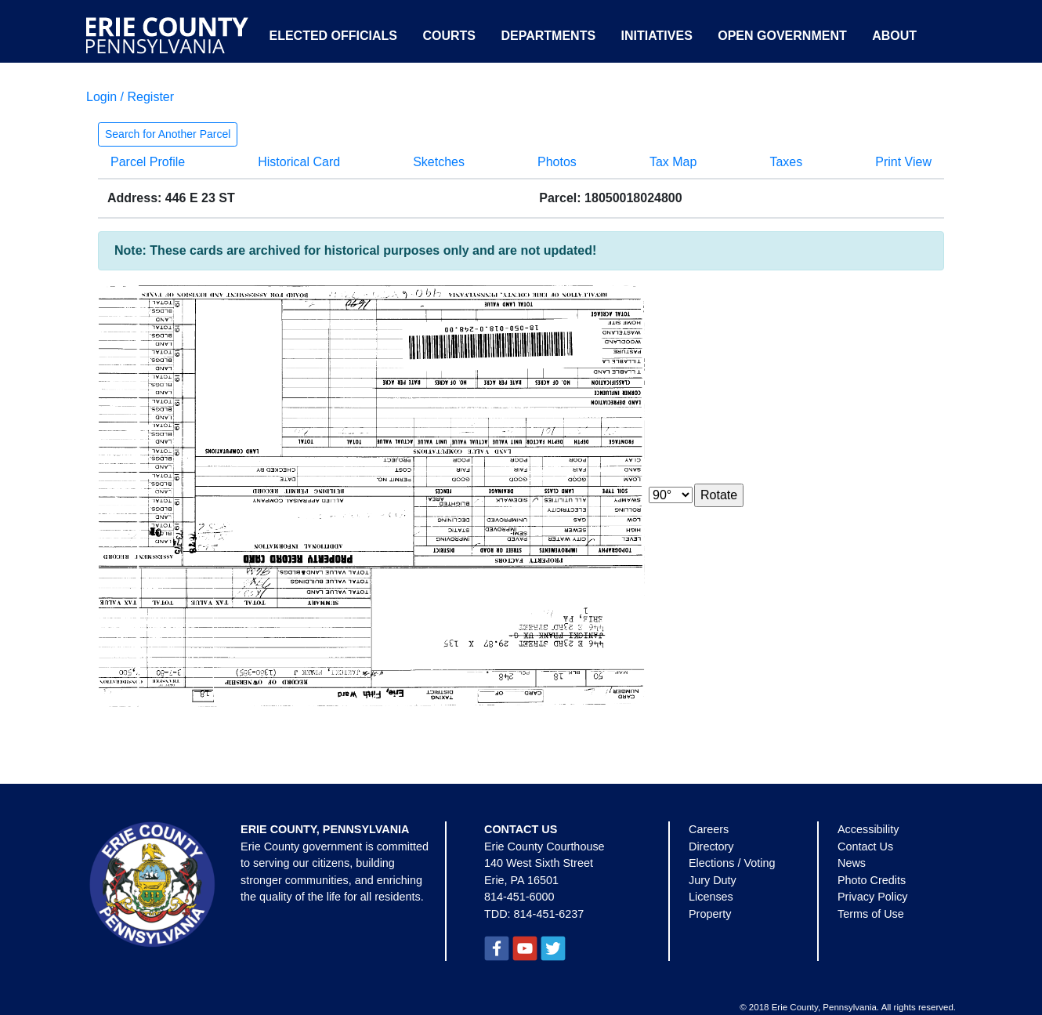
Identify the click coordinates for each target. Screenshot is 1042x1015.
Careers (709, 829)
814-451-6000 (519, 896)
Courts (449, 35)
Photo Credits (872, 880)
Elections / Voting (732, 863)
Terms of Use (871, 914)
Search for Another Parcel (167, 134)
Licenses (711, 896)
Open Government (782, 35)
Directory (711, 846)
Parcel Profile (147, 162)
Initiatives (657, 35)
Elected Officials (333, 35)
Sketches (439, 162)
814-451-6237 (549, 914)
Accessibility (868, 829)
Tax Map (672, 162)
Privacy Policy (873, 896)
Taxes (785, 162)
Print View (903, 162)
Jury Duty (712, 880)
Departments (548, 35)
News (852, 863)
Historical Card (299, 162)
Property (710, 914)
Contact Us (865, 846)
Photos (557, 162)
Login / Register (130, 96)
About (894, 35)
